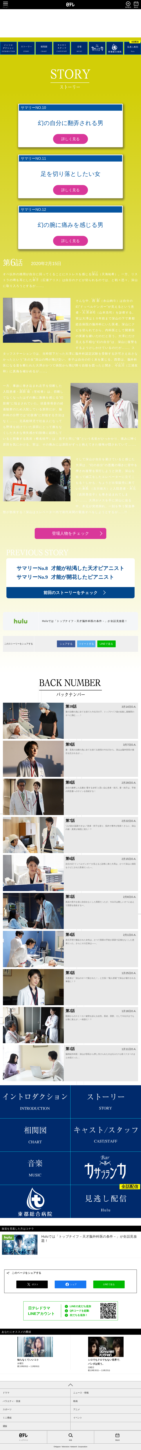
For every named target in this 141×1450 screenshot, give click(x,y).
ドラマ (6, 1392)
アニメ (76, 1409)
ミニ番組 (7, 1417)
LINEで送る (106, 643)
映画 (75, 1401)
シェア (70, 1284)
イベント (77, 1417)
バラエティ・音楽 (11, 1401)
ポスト (32, 1284)
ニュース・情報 (81, 1392)
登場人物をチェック (70, 533)
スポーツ (7, 1409)
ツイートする (86, 643)
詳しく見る (70, 139)
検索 (70, 1437)
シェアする (66, 643)
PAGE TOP (70, 1385)
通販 (5, 1426)
